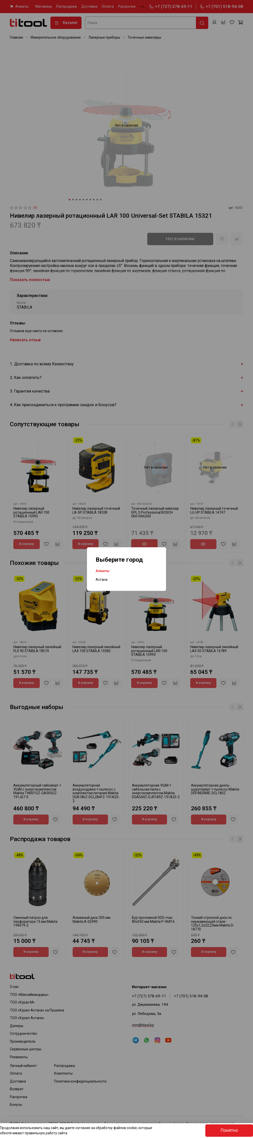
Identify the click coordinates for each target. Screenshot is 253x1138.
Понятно (229, 1130)
